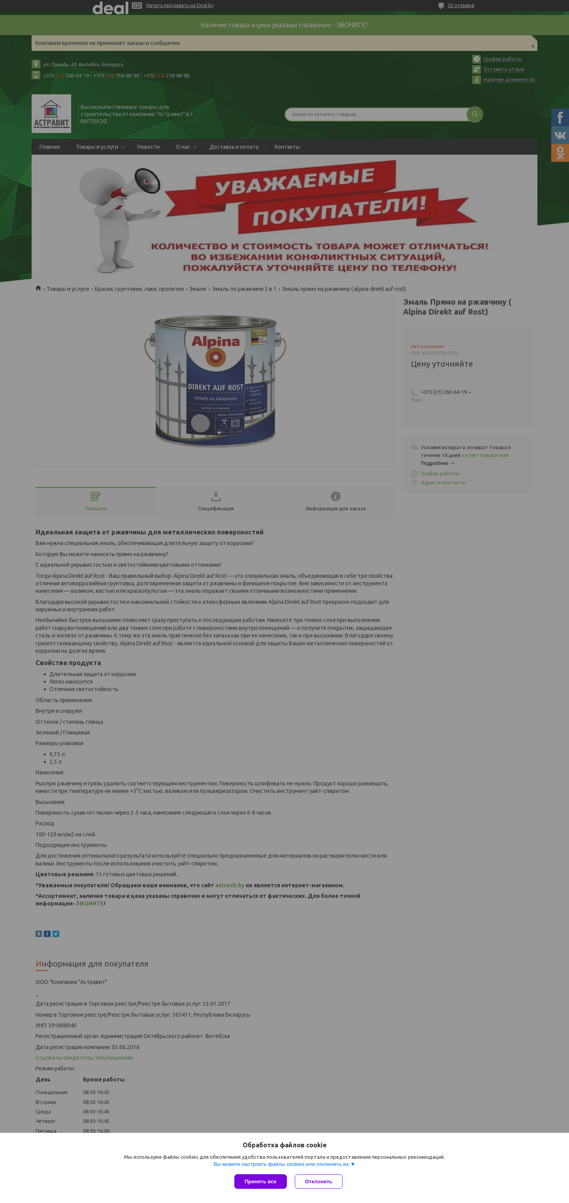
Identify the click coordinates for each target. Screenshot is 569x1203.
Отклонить (318, 1181)
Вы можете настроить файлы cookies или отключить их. (281, 1164)
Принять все (261, 1181)
